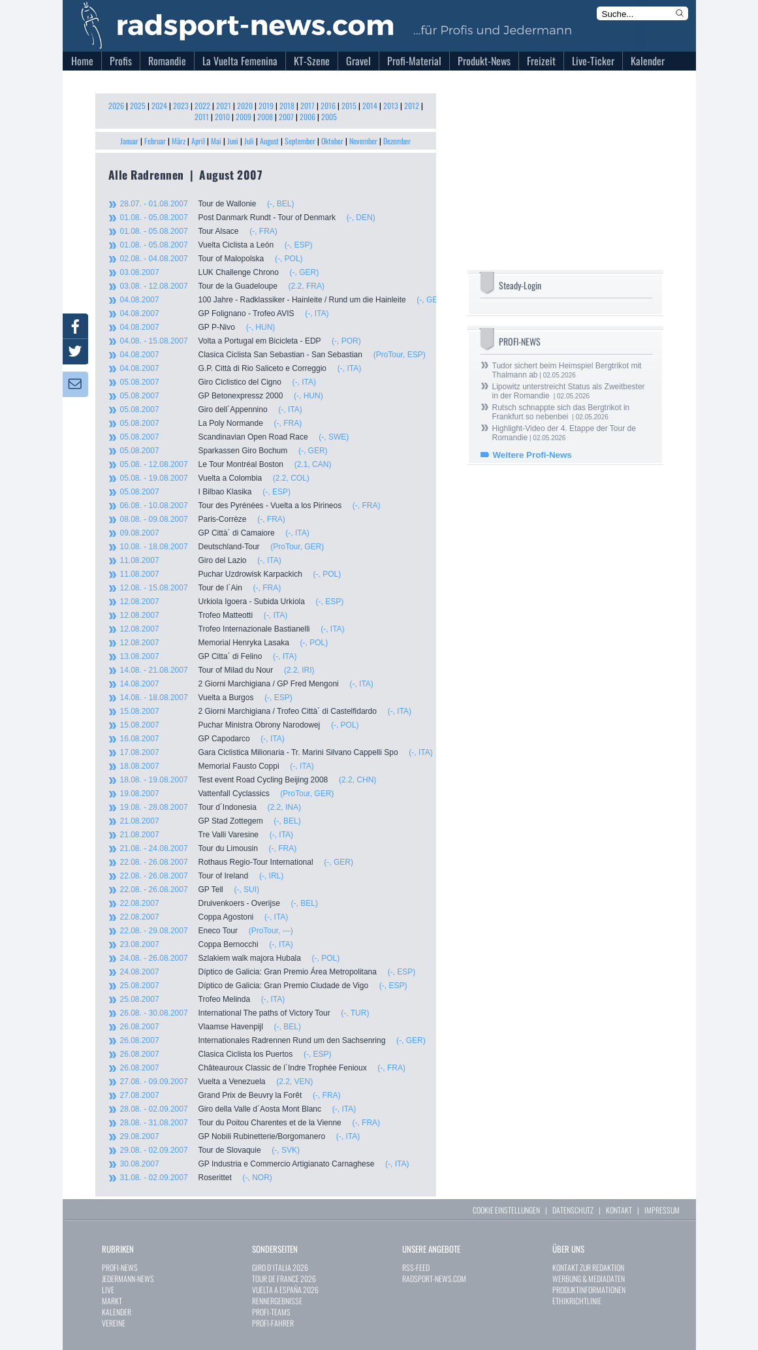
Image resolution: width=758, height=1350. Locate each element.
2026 (116, 105)
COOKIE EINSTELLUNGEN (506, 1209)
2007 (286, 116)
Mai (216, 140)
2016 (328, 105)
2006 (307, 116)
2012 (411, 105)
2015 (348, 105)
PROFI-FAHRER (273, 1322)
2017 (307, 105)
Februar (155, 140)
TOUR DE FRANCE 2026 (284, 1278)
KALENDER (116, 1311)
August (269, 140)
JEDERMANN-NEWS (128, 1278)
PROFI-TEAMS (271, 1311)
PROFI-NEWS (120, 1267)
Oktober (332, 140)
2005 (329, 116)
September (300, 140)
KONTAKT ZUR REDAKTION (588, 1267)
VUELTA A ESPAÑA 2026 (285, 1289)
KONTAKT (619, 1209)
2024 (159, 105)
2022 (202, 105)
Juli (249, 140)
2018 (286, 105)
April (198, 140)
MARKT (112, 1300)
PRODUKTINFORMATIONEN (588, 1289)
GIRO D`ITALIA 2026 (280, 1267)
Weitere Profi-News (532, 455)
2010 (222, 116)
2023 (181, 105)
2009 (243, 116)
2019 (266, 105)
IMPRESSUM (662, 1209)
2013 (390, 105)
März (178, 140)
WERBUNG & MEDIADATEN (588, 1278)
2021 (223, 105)
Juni (232, 140)
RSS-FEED (416, 1267)
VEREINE (113, 1322)
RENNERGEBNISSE (277, 1300)
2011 (202, 116)
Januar (129, 140)
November (363, 140)
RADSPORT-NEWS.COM (434, 1278)
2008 (265, 116)
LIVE (108, 1289)
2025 (138, 105)
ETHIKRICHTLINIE (576, 1300)
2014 (369, 105)
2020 (245, 105)
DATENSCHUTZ (572, 1209)
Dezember (397, 140)
